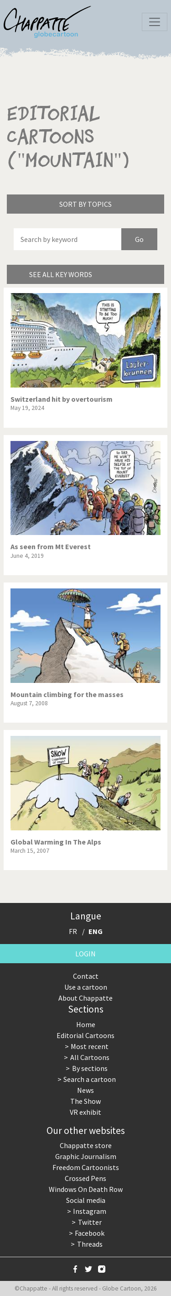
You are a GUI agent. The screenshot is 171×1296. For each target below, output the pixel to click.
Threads (90, 1244)
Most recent (90, 1046)
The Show (85, 1101)
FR (73, 931)
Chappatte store (86, 1145)
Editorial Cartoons (85, 1035)
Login (85, 953)
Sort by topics (85, 204)
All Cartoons (89, 1057)
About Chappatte (85, 997)
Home (85, 1024)
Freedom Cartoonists (85, 1167)
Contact (85, 976)
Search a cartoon (89, 1079)
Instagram (89, 1211)
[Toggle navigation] (154, 22)
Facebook (89, 1233)
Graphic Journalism (85, 1156)
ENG (95, 931)
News (85, 1090)
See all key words (60, 274)
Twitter (90, 1222)
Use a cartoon (85, 987)
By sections (90, 1068)
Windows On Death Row (86, 1189)
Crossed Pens (85, 1178)
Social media (85, 1200)
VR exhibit (85, 1112)
